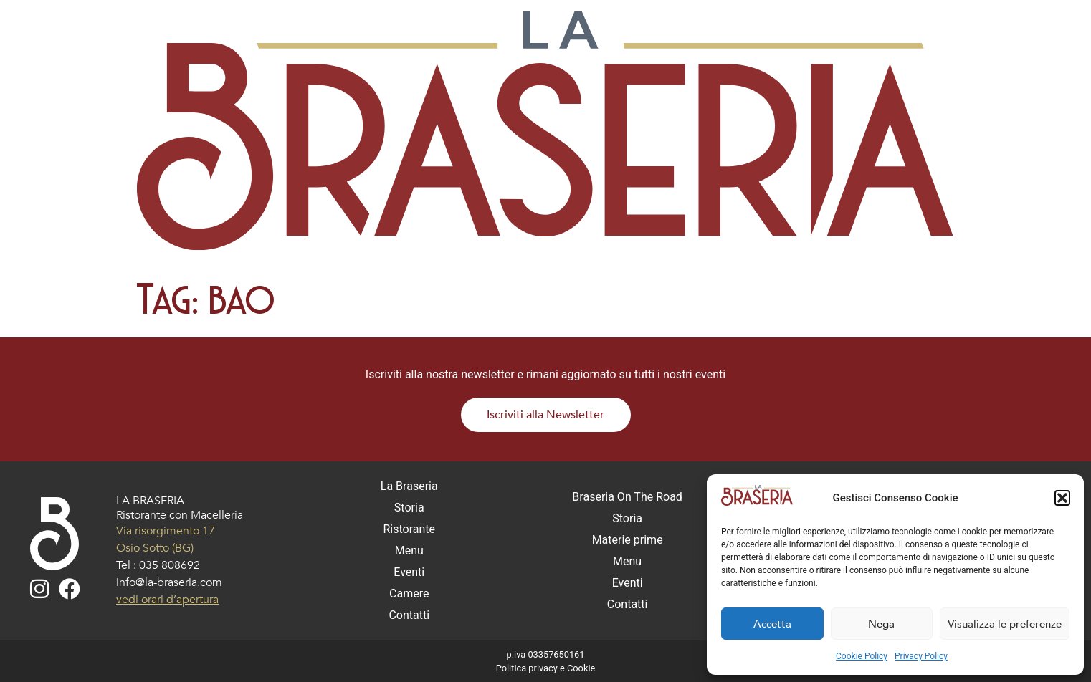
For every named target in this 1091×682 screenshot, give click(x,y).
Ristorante (409, 529)
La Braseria (409, 486)
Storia (409, 507)
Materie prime (627, 540)
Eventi (409, 572)
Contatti (409, 615)
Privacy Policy (921, 656)
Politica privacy (527, 668)
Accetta (772, 624)
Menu (409, 550)
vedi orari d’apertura (167, 599)
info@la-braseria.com (169, 582)
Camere (409, 593)
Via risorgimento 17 (165, 531)
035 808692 (169, 565)
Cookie (581, 668)
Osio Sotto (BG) (155, 548)
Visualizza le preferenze (1005, 624)
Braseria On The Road (627, 497)
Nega (881, 624)
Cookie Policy (861, 656)
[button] (1062, 498)
